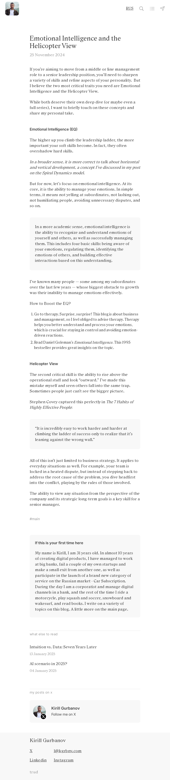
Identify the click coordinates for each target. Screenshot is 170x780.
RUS (129, 8)
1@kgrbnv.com (68, 751)
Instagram (64, 760)
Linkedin (38, 760)
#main (35, 519)
